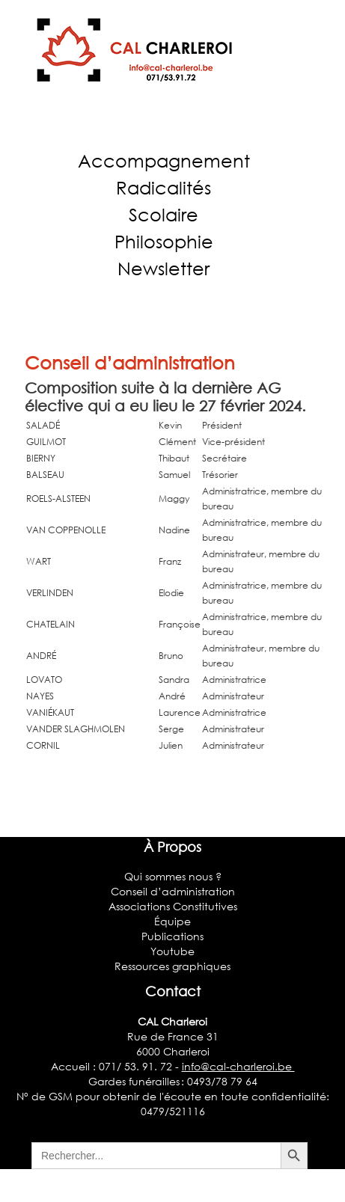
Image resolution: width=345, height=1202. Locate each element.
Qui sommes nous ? (173, 876)
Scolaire (163, 214)
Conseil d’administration (130, 362)
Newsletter (163, 268)
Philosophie (164, 241)
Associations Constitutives (173, 906)
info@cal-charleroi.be (238, 1066)
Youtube (172, 951)
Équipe (172, 921)
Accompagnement (164, 160)
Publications (172, 936)
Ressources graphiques (172, 966)
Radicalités (163, 187)
